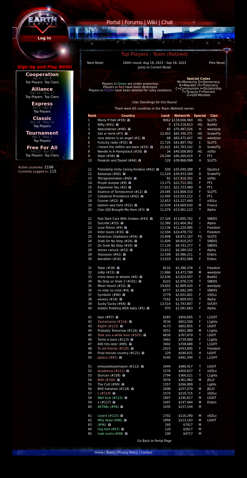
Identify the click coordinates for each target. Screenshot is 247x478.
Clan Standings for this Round (154, 102)
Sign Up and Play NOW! (44, 66)
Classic (42, 118)
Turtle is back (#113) (113, 339)
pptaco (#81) (107, 357)
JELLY (211, 380)
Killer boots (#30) (110, 232)
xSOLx (212, 200)
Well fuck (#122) (110, 397)
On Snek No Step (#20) (114, 245)
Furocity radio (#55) (112, 142)
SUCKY (212, 303)
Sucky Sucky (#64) (111, 303)
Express (42, 104)
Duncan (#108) (109, 375)
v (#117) (104, 402)
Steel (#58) (106, 156)
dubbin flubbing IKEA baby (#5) (121, 308)
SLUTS (211, 120)
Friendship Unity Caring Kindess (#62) (126, 169)
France (212, 205)
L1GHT (212, 317)
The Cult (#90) (108, 384)
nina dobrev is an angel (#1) (118, 138)
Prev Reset (217, 62)
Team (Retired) (172, 108)
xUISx (211, 151)
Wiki (152, 22)
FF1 (210, 156)
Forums (133, 22)
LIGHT (211, 326)
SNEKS (212, 218)
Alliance (42, 89)
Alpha (211, 209)
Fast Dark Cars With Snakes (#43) (122, 218)
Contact (146, 452)
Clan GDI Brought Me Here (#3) (120, 209)
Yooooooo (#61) (109, 254)
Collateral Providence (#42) (118, 196)
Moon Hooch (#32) (111, 286)
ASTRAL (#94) (107, 406)
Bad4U (212, 124)
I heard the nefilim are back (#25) (122, 147)
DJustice (213, 169)
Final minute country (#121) (118, 353)
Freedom (213, 227)
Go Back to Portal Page (155, 440)
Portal (113, 22)
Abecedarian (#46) (111, 129)
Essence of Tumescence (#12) (120, 191)
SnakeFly (214, 133)
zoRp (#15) (106, 272)
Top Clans (52, 82)
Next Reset (95, 62)
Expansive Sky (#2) (112, 187)
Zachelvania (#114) (112, 321)
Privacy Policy (128, 452)
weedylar (214, 129)
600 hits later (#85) (112, 344)
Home (99, 452)
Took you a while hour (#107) (119, 335)
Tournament (42, 133)
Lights (211, 384)
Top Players (34, 82)
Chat (167, 22)
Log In (44, 38)
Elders (211, 254)
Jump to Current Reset (154, 67)
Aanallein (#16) (109, 259)
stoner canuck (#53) (112, 250)
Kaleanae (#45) (109, 174)
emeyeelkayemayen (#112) (118, 366)
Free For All (42, 147)
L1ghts (212, 321)
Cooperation (42, 74)
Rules (110, 452)
